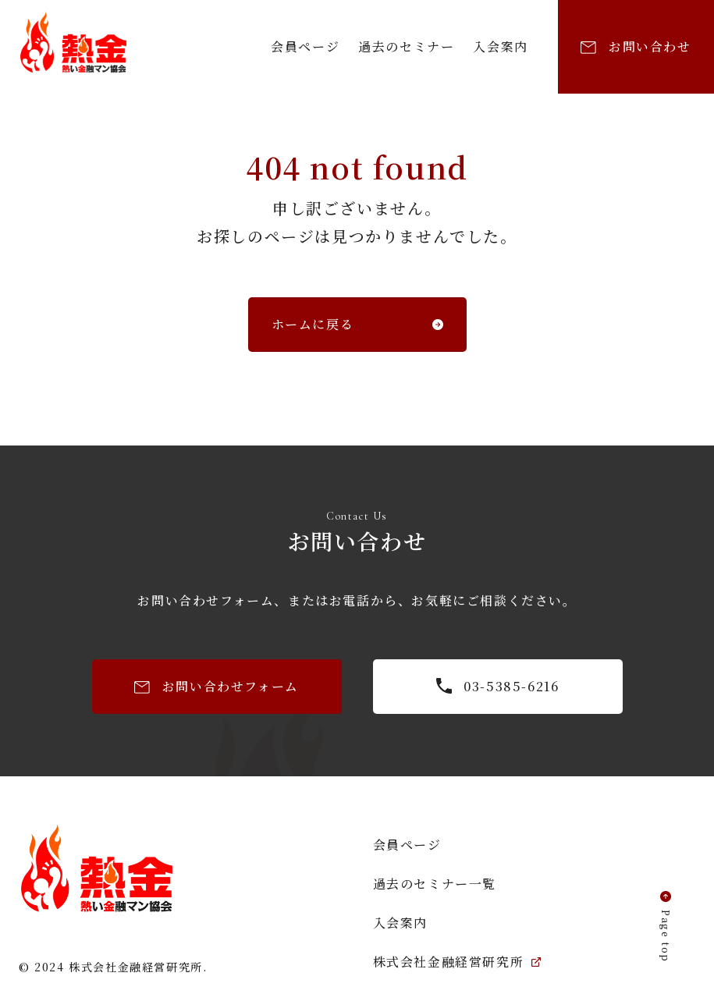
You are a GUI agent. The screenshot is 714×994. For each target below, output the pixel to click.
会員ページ (305, 46)
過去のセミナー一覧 (434, 884)
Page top (666, 936)
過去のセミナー (406, 46)
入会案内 (500, 46)
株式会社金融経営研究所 (457, 962)
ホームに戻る (313, 324)
